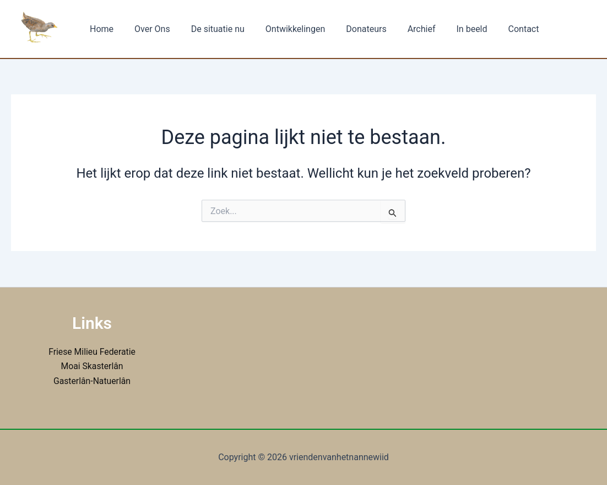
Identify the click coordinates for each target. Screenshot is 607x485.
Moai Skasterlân (92, 366)
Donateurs (351, 29)
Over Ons (147, 29)
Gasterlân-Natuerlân (92, 381)
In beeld (450, 29)
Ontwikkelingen (283, 29)
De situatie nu (209, 29)
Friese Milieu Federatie (92, 352)
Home (100, 29)
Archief (403, 29)
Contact (499, 29)
